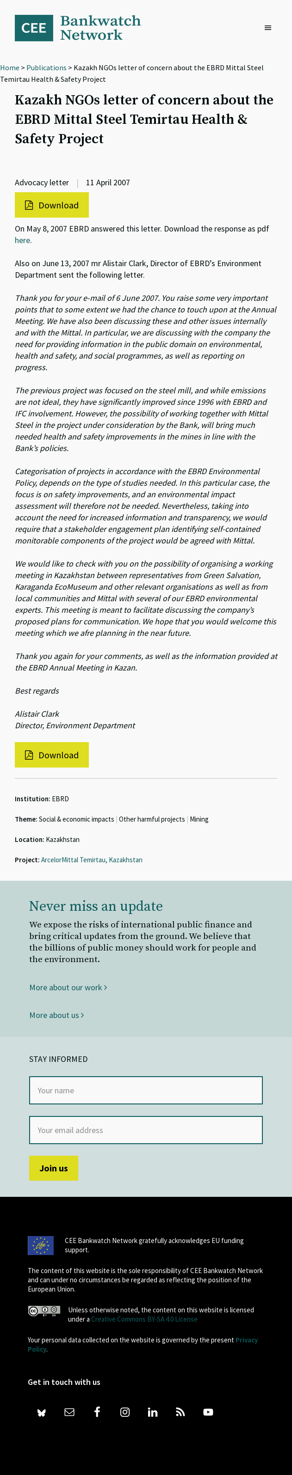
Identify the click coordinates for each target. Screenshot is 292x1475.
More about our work (68, 987)
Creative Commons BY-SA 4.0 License (144, 1319)
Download (52, 205)
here (22, 240)
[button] (270, 28)
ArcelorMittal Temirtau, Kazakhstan (92, 859)
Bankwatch (84, 27)
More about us (56, 1015)
